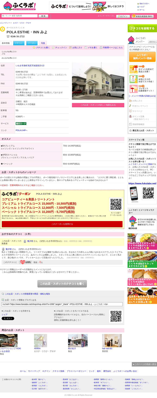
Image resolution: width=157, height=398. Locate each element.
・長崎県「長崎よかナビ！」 (134, 379)
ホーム (142, 10)
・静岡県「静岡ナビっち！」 (103, 379)
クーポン (32, 43)
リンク (92, 371)
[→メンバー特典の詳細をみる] (142, 96)
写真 (43, 43)
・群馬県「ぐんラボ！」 (39, 386)
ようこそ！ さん (106, 16)
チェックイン (61, 47)
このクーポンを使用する (62, 224)
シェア (5, 314)
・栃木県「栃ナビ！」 (38, 379)
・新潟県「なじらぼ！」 (70, 382)
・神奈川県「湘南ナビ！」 (102, 386)
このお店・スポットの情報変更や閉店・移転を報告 (27, 294)
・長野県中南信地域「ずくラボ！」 (136, 382)
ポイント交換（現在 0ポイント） (141, 117)
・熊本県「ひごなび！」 (70, 379)
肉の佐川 (72, 348)
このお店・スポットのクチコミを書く (62, 283)
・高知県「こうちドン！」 (133, 389)
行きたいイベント (140, 106)
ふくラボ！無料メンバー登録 (142, 57)
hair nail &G (107, 348)
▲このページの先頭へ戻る (144, 364)
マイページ (137, 111)
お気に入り (77, 47)
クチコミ (19, 43)
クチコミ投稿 (58, 371)
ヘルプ (142, 7)
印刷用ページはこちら (113, 47)
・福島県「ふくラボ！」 (39, 382)
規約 (99, 371)
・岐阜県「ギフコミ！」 (101, 382)
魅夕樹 (30, 241)
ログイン (123, 16)
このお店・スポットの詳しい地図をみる (98, 105)
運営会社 (107, 371)
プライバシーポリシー (76, 371)
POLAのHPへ (22, 130)
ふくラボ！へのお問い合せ (125, 371)
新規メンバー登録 (143, 16)
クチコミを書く (43, 47)
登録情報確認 (138, 124)
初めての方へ (144, 3)
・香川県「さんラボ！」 (70, 386)
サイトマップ (34, 371)
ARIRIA (37, 348)
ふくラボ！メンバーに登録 (140, 164)
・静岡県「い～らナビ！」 (133, 386)
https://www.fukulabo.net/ (142, 183)
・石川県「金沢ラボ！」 (39, 389)
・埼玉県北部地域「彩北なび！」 (104, 389)
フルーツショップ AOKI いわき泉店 (10, 349)
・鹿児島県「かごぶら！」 (71, 389)
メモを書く (93, 47)
